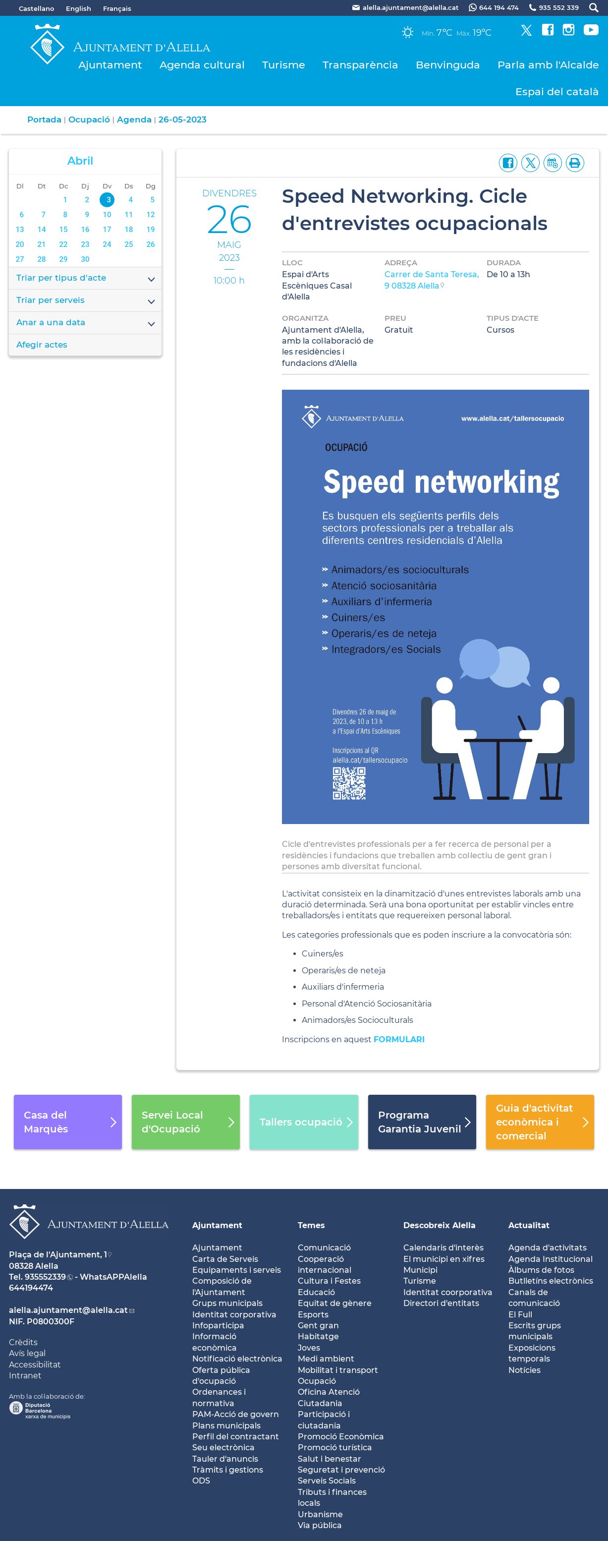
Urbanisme (320, 1514)
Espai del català (557, 91)
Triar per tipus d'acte (86, 279)
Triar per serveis (86, 301)
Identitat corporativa (234, 1314)
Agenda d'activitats (547, 1247)
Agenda (134, 119)
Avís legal (27, 1353)
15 (63, 229)
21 (41, 244)
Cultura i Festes (329, 1281)
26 (151, 244)
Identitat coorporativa (448, 1292)
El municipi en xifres (444, 1259)
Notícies (524, 1370)
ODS (201, 1480)
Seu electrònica (223, 1447)
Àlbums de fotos (541, 1270)
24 (107, 244)
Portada (44, 119)
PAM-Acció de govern (235, 1414)
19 (151, 229)
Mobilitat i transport (338, 1370)
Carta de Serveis (225, 1259)
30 (85, 259)
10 (107, 214)
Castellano (36, 8)
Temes (311, 1225)
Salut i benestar (329, 1459)
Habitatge (318, 1336)
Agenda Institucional (550, 1259)
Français (117, 8)
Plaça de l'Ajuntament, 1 (58, 1254)
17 (107, 229)
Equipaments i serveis (236, 1270)
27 (19, 259)
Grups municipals (227, 1303)
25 (129, 244)
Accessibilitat (35, 1364)
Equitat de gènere (335, 1303)
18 (129, 229)
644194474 (31, 1288)
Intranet (25, 1375)
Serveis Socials (327, 1480)
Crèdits (23, 1342)
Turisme (283, 65)
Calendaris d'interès (443, 1247)
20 (19, 244)
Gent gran (318, 1325)
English (78, 8)
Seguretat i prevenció (341, 1470)
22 (63, 244)
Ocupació (89, 119)
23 (85, 244)
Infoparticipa (218, 1325)
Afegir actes (41, 345)
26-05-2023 (183, 119)
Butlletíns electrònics (550, 1281)
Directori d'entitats (441, 1303)
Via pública (320, 1525)
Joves (309, 1348)
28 (41, 259)
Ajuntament (110, 65)
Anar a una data (86, 323)
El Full (520, 1314)
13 (19, 229)
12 (151, 214)
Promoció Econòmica (341, 1436)
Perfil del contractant (235, 1436)
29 (63, 259)
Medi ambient (326, 1358)
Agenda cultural (202, 65)
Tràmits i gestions (227, 1470)
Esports (313, 1314)
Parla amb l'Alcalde (548, 65)
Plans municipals (226, 1425)
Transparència (360, 65)
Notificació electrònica (237, 1358)
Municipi (420, 1270)
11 (129, 214)
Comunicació (324, 1247)
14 (41, 229)
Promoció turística (335, 1447)
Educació (316, 1292)
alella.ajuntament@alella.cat (68, 1310)
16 (85, 229)
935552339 (45, 1277)
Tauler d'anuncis (225, 1459)
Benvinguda (448, 65)
